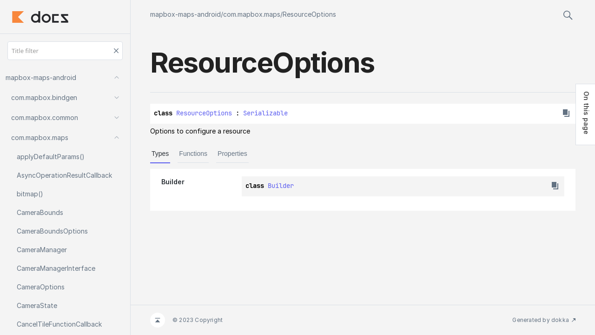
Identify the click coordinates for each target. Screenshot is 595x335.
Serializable (265, 113)
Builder (281, 185)
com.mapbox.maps (251, 14)
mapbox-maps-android (185, 14)
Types (160, 153)
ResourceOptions (309, 14)
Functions (193, 153)
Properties (232, 153)
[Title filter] (65, 50)
